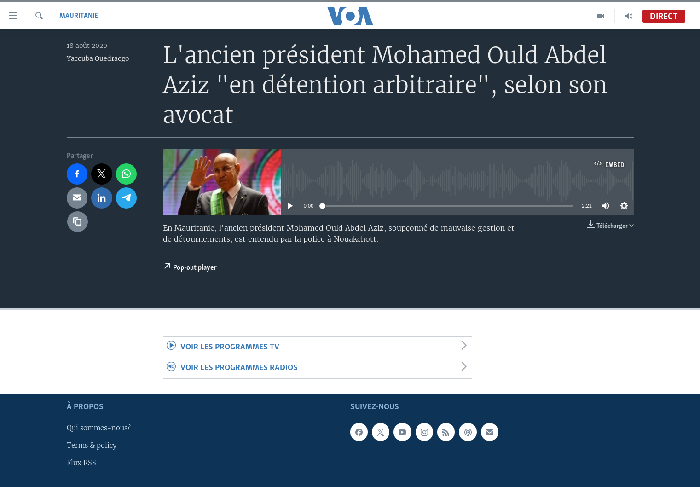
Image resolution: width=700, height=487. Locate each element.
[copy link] (77, 221)
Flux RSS (81, 463)
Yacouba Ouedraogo (98, 58)
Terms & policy (91, 446)
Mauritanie (78, 16)
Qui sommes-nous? (99, 428)
